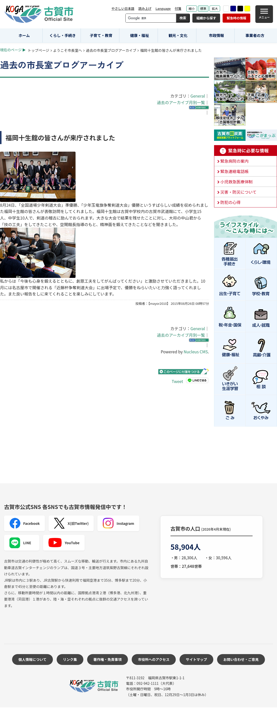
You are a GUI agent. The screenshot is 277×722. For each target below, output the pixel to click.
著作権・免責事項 (107, 659)
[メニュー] (264, 14)
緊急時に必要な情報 (245, 150)
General (197, 96)
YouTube (64, 542)
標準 (203, 8)
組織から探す (206, 18)
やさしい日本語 (122, 8)
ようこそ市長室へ (67, 50)
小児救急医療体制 (236, 182)
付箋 (178, 8)
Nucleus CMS (196, 352)
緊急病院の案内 (234, 161)
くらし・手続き (62, 35)
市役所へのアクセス (153, 659)
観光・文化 (177, 35)
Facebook (24, 523)
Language (163, 8)
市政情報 (216, 35)
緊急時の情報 (236, 18)
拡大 (215, 8)
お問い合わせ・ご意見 (241, 659)
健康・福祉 (139, 35)
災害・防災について (238, 192)
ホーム (24, 35)
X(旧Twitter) (71, 523)
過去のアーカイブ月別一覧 (181, 102)
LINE (20, 542)
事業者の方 (255, 35)
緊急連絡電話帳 (234, 171)
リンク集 (70, 659)
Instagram (118, 523)
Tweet (177, 381)
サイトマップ (196, 659)
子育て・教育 (101, 35)
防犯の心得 (230, 202)
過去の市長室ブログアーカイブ (111, 50)
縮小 (192, 8)
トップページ (38, 50)
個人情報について (32, 659)
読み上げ (144, 8)
